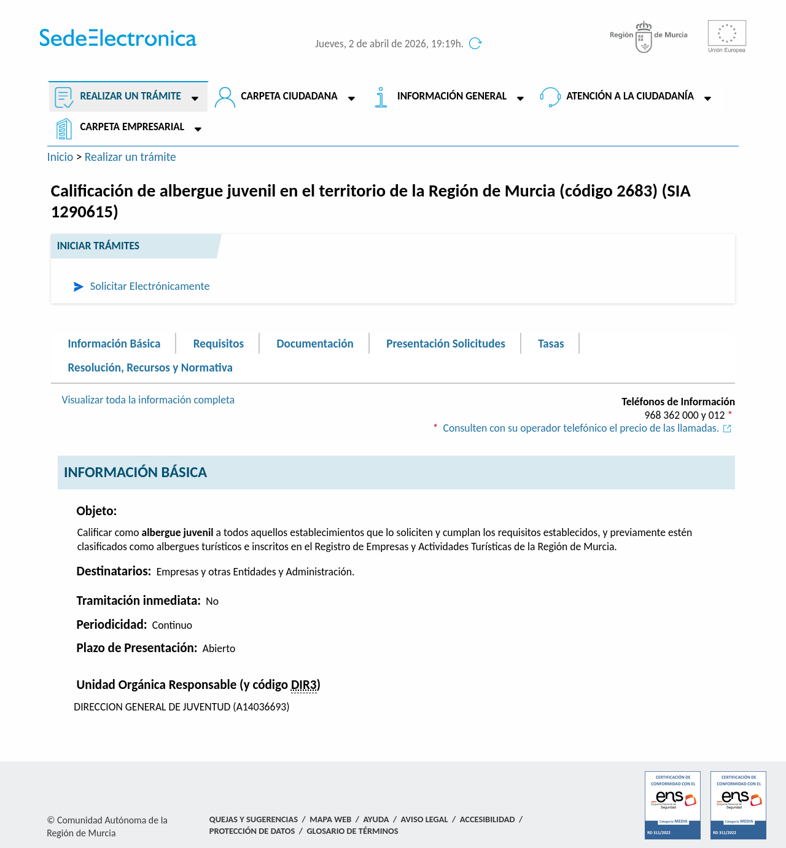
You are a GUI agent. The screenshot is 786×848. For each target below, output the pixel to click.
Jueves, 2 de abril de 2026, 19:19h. (390, 43)
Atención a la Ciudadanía (630, 96)
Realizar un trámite (130, 96)
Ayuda (376, 819)
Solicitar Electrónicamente (150, 286)
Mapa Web (330, 819)
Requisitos (218, 343)
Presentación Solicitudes (445, 343)
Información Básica (114, 343)
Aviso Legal (424, 819)
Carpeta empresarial (132, 126)
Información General (452, 96)
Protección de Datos (252, 830)
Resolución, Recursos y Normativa (150, 367)
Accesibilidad (487, 819)
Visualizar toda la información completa (148, 399)
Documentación (314, 343)
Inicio (60, 156)
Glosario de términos (352, 830)
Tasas (551, 343)
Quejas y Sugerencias (253, 819)
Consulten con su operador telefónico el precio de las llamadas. (589, 428)
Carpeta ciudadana (289, 96)
